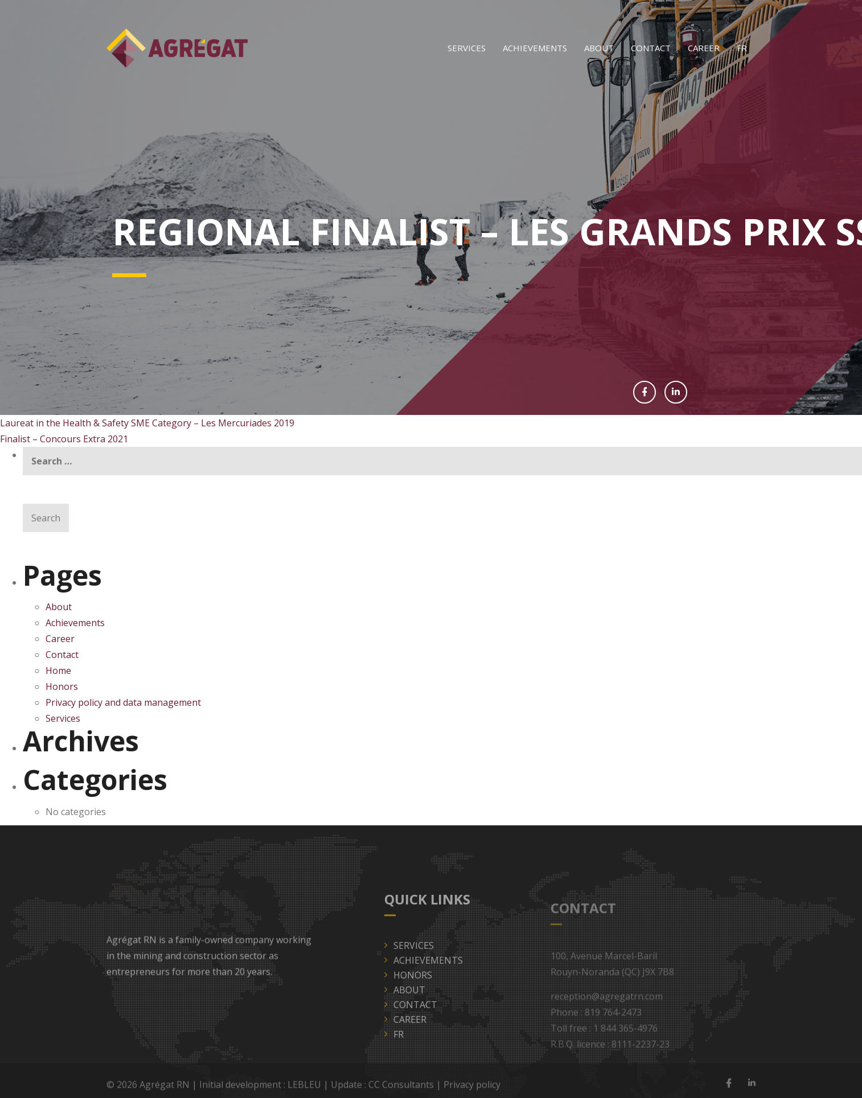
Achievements (535, 48)
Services (467, 48)
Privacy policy (472, 1087)
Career (704, 48)
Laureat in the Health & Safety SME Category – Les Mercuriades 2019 (147, 423)
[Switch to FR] (742, 48)
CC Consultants (401, 1087)
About (599, 48)
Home (58, 670)
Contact (651, 48)
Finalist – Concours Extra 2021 (64, 439)
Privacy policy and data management (123, 702)
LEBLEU (304, 1087)
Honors (62, 686)
